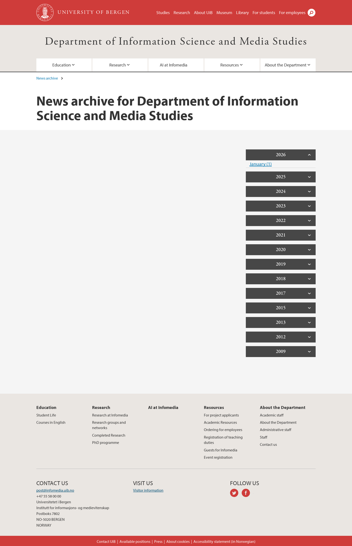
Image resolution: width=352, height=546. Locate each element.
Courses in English (50, 422)
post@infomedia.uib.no (55, 490)
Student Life (46, 415)
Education (61, 65)
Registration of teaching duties (223, 440)
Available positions (135, 541)
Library (242, 12)
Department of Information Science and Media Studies (176, 42)
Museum (224, 12)
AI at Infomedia (173, 65)
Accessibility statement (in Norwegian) (224, 541)
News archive (47, 78)
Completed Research (108, 435)
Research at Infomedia (110, 415)
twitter (236, 493)
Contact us (268, 444)
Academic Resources (220, 422)
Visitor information (148, 490)
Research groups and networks (109, 425)
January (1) (260, 164)
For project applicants (221, 415)
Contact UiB (106, 541)
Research (182, 12)
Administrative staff (275, 429)
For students (264, 12)
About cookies (178, 541)
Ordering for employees (223, 429)
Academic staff (271, 415)
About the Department (285, 65)
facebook (247, 493)
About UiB (203, 12)
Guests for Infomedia (220, 450)
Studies (163, 12)
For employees (292, 12)
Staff (263, 437)
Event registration (218, 457)
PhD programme (105, 442)
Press (158, 541)
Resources (229, 65)
